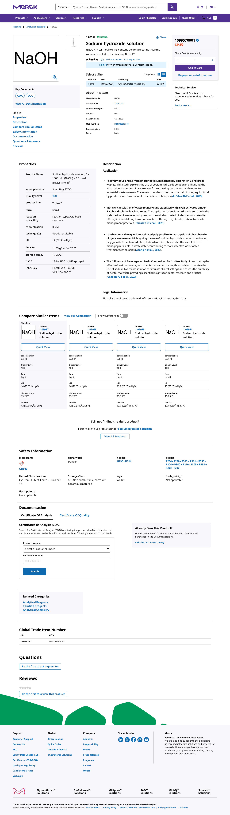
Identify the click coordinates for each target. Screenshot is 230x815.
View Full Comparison (77, 315)
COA (20, 95)
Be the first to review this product (44, 693)
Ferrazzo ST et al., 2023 (149, 223)
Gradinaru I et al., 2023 (121, 276)
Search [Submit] (35, 570)
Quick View (43, 347)
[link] (29, 738)
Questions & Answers (26, 141)
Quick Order (188, 17)
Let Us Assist (183, 105)
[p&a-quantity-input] (195, 60)
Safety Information (25, 131)
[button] (147, 18)
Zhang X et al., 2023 (148, 250)
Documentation (23, 136)
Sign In (103, 64)
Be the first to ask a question (40, 665)
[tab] (20, 27)
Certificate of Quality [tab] (74, 515)
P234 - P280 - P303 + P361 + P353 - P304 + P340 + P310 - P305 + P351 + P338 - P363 (186, 464)
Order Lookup (169, 17)
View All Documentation (30, 103)
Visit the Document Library (149, 542)
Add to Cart (195, 68)
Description (20, 122)
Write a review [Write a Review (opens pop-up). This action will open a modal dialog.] (114, 59)
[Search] (172, 7)
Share (161, 37)
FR (200, 7)
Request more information (195, 75)
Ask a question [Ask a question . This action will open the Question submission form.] (132, 59)
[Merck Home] (25, 7)
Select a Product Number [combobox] (40, 548)
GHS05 (23, 469)
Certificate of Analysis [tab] (36, 515)
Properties (19, 117)
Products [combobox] (62, 6)
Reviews (18, 146)
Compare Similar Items (27, 127)
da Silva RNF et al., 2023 (187, 196)
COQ (31, 95)
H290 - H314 (124, 461)
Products (17, 26)
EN (213, 7)
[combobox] (116, 7)
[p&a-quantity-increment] (212, 60)
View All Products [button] (115, 436)
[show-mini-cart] (209, 18)
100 (54, 196)
